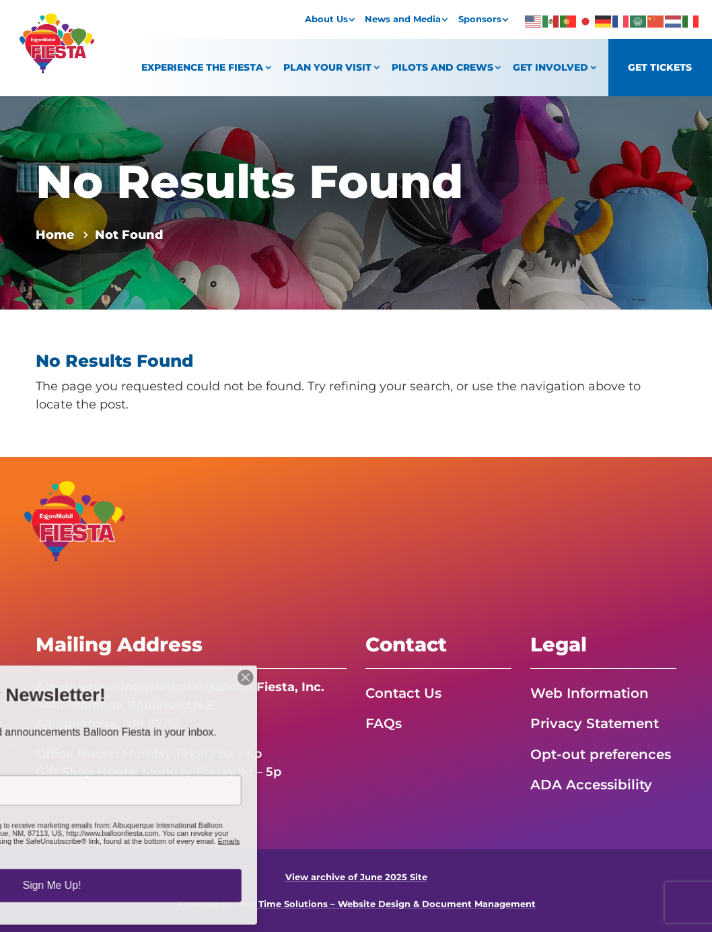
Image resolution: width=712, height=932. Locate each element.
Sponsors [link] (479, 19)
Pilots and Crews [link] (442, 67)
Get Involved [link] (550, 67)
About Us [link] (326, 19)
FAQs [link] (383, 723)
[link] (57, 69)
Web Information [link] (589, 693)
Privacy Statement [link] (594, 723)
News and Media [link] (403, 19)
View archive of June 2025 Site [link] (356, 877)
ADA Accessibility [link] (591, 785)
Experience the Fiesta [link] (202, 67)
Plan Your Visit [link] (327, 67)
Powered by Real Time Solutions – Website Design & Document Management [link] (356, 904)
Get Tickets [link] (660, 67)
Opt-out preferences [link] (600, 754)
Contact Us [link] (403, 693)
